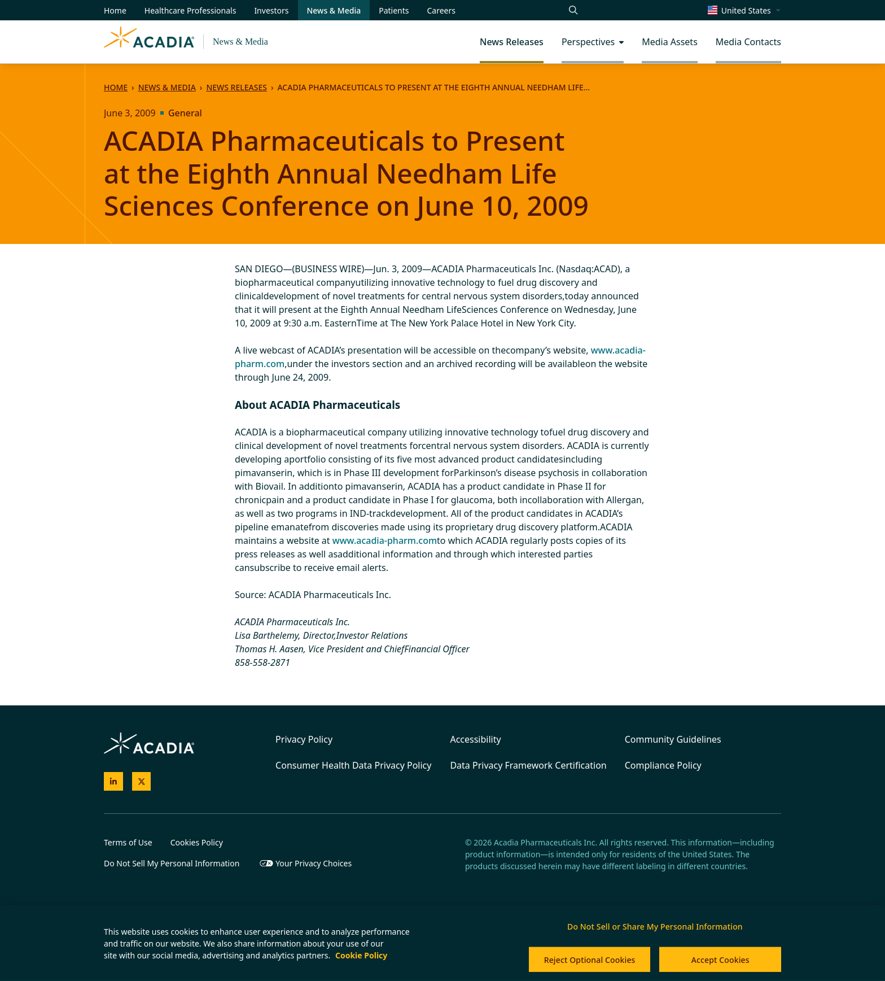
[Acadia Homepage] (149, 42)
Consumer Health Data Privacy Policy (353, 765)
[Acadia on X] (141, 781)
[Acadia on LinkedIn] (113, 781)
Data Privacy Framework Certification (528, 765)
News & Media (240, 41)
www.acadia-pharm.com (384, 540)
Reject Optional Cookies (590, 959)
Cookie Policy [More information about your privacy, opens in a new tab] (361, 955)
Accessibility (475, 739)
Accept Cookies (720, 959)
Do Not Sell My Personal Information (171, 863)
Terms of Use (128, 842)
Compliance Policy (663, 765)
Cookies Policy (196, 842)
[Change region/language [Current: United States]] (744, 10)
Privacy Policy (303, 739)
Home (116, 87)
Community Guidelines (673, 739)
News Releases (236, 87)
